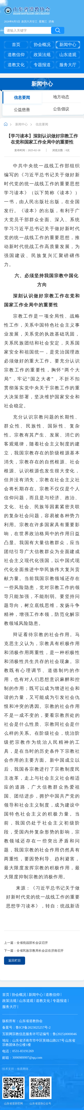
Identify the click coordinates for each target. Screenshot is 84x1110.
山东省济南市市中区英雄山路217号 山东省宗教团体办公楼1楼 (38, 1043)
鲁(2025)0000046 (65, 1034)
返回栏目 (14, 960)
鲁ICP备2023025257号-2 (33, 1027)
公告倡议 (61, 109)
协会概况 (42, 44)
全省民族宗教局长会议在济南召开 (40, 950)
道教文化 (16, 64)
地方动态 (61, 96)
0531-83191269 (23, 1051)
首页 (16, 44)
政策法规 (42, 54)
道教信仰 (16, 54)
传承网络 (22, 1069)
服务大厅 (67, 64)
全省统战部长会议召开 (32, 942)
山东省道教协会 (31, 1021)
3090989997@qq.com (27, 1057)
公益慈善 (22, 109)
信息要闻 (22, 97)
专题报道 (42, 64)
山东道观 (67, 54)
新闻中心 (67, 44)
